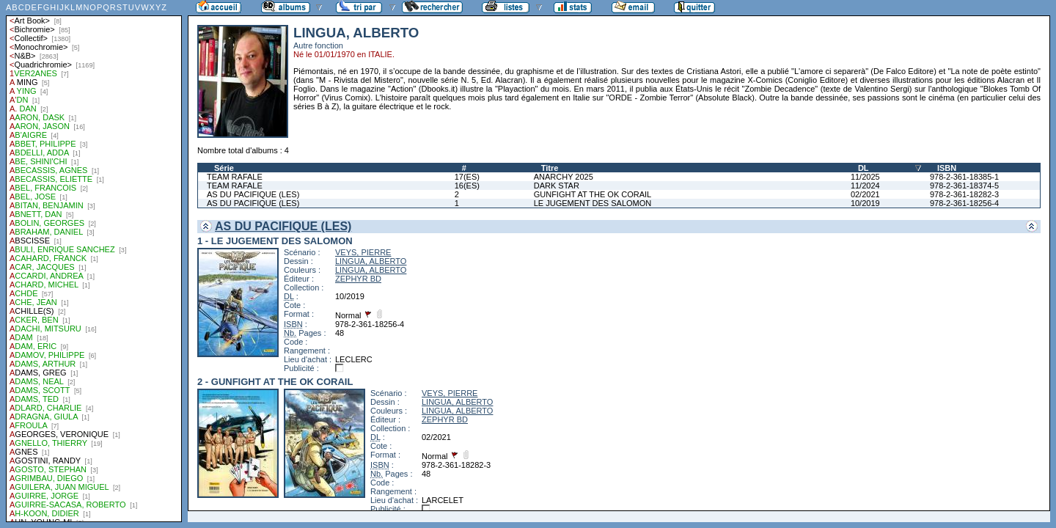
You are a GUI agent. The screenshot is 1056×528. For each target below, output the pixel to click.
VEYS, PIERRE (363, 252)
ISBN (946, 168)
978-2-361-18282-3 (964, 194)
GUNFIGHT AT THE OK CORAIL (593, 194)
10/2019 (865, 203)
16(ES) (467, 185)
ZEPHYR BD (358, 278)
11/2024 (865, 185)
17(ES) (467, 176)
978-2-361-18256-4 (964, 203)
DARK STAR (556, 185)
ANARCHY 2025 (563, 176)
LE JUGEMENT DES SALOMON (593, 203)
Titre (550, 168)
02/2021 (865, 194)
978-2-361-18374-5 (964, 185)
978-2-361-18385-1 (964, 176)
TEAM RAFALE (235, 176)
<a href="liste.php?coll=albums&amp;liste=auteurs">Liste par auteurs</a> (94, 261)
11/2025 (865, 176)
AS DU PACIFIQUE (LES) (253, 194)
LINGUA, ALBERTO (370, 261)
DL (863, 168)
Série (224, 168)
